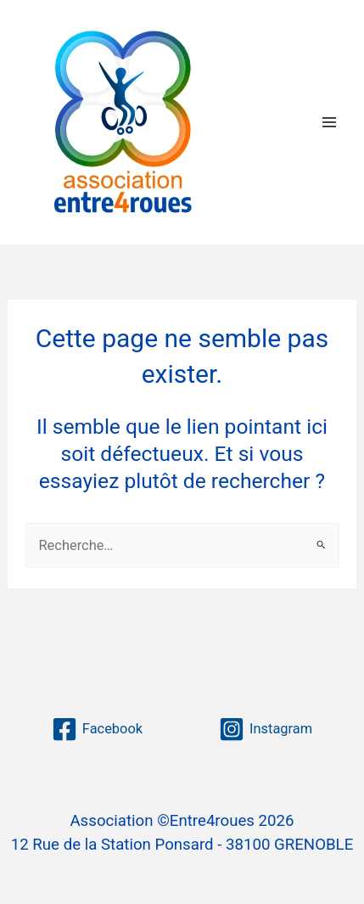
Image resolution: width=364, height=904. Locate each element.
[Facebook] (97, 729)
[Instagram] (265, 729)
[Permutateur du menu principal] (329, 122)
